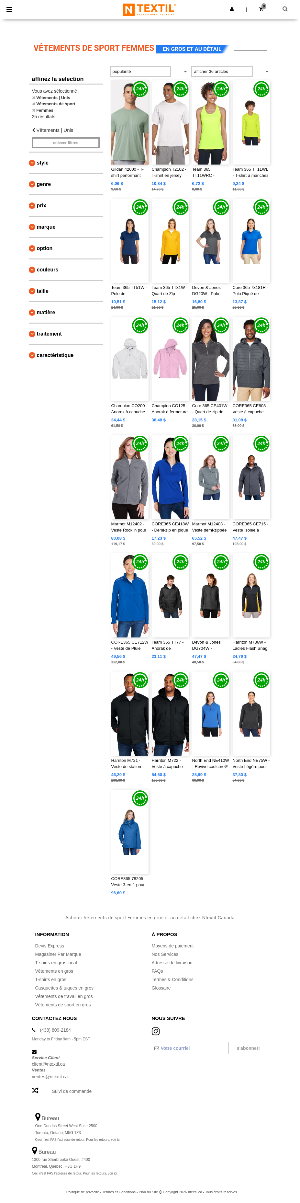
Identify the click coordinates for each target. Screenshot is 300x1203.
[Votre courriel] (190, 1048)
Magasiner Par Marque (58, 954)
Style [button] (43, 163)
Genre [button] (44, 184)
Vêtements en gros (54, 971)
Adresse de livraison (172, 962)
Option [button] (45, 248)
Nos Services (165, 954)
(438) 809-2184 (55, 1030)
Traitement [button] (49, 334)
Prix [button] (41, 205)
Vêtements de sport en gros (63, 1004)
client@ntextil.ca (48, 1064)
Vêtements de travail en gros (64, 996)
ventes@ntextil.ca (50, 1076)
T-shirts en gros (50, 979)
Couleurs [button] (48, 269)
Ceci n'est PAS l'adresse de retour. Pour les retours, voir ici (77, 1139)
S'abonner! (248, 1048)
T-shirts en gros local (56, 962)
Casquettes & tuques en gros (64, 988)
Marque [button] (46, 227)
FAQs (157, 971)
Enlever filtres (65, 143)
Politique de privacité (82, 1192)
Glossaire (161, 988)
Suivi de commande (72, 1091)
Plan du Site (148, 1192)
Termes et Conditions (119, 1192)
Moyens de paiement (173, 945)
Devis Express (49, 945)
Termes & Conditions (173, 979)
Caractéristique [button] (55, 355)
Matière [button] (46, 312)
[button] (232, 9)
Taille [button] (43, 291)
